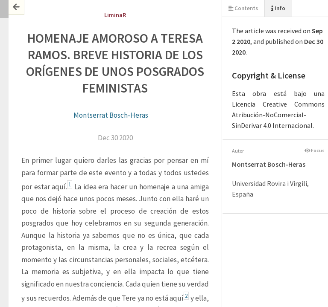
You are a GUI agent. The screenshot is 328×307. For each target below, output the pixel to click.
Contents (243, 8)
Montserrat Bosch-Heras (110, 115)
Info (278, 8)
